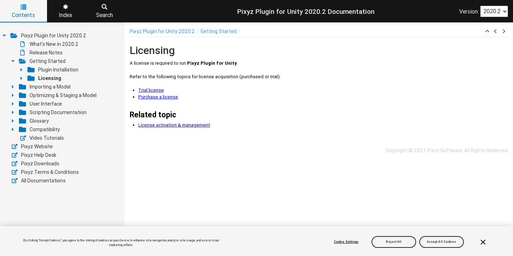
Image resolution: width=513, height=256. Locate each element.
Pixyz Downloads (35, 163)
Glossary (34, 121)
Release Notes (41, 52)
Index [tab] (65, 11)
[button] (487, 31)
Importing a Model (45, 86)
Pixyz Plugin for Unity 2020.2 (48, 35)
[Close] (483, 242)
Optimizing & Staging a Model (58, 95)
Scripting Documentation (53, 112)
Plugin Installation (52, 69)
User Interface (40, 104)
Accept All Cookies (441, 242)
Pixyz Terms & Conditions (45, 172)
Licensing (44, 78)
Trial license (151, 90)
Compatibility (39, 129)
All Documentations (39, 180)
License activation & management (174, 125)
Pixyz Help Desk (34, 155)
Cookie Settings (346, 242)
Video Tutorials (42, 138)
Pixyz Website (32, 146)
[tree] (62, 108)
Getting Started (42, 61)
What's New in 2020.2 (49, 44)
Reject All (393, 242)
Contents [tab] (23, 11)
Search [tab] (104, 11)
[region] (256, 241)
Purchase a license (158, 97)
